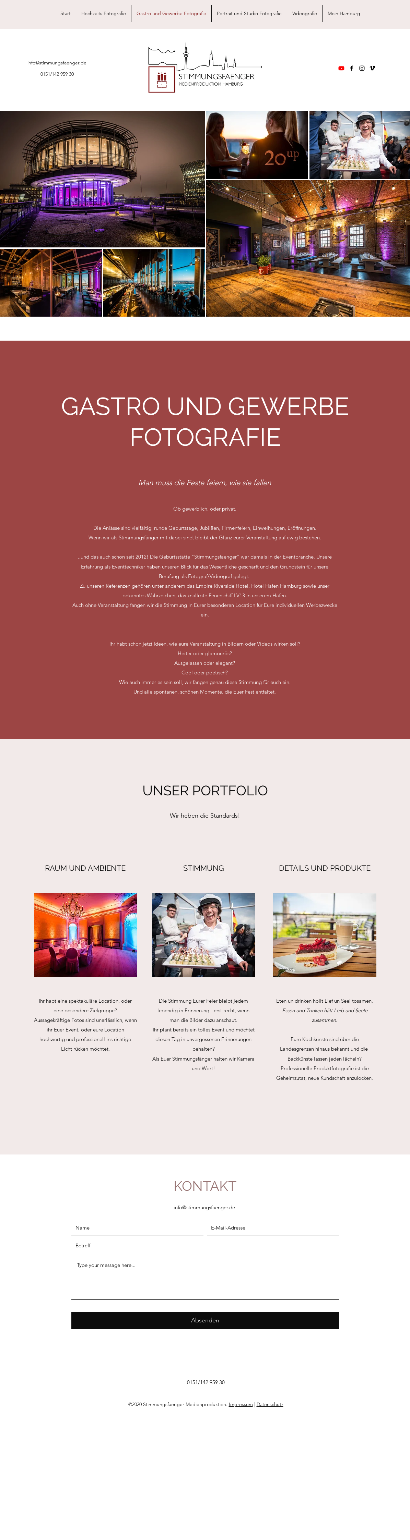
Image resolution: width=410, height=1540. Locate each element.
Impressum (241, 1404)
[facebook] (351, 68)
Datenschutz (270, 1404)
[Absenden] (205, 1320)
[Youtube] (341, 68)
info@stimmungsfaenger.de (204, 1207)
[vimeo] (372, 68)
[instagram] (362, 68)
